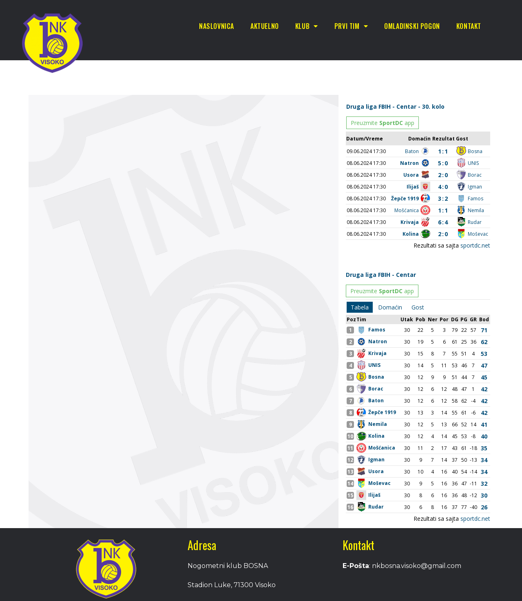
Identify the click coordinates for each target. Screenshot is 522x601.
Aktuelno (264, 26)
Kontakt (468, 26)
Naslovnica (216, 26)
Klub (306, 26)
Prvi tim (351, 26)
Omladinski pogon (412, 26)
